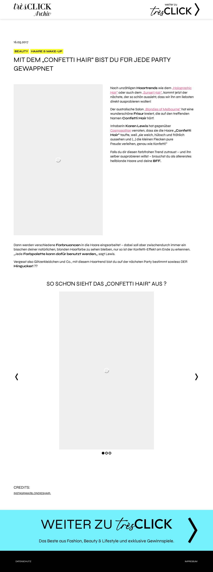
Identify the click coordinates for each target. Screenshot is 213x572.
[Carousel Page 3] (110, 453)
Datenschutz (23, 561)
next (196, 377)
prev (16, 377)
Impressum (191, 561)
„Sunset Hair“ (152, 92)
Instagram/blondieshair (32, 493)
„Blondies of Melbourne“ (162, 109)
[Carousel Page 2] (106, 453)
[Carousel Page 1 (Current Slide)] (103, 453)
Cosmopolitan (120, 130)
